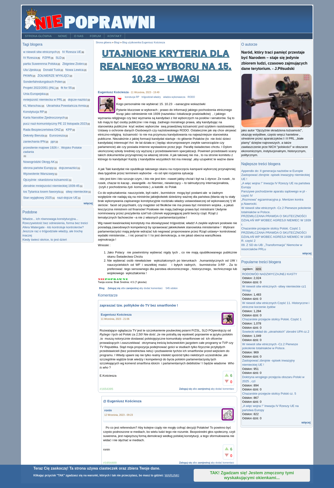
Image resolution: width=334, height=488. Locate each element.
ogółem (248, 269)
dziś (258, 269)
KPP (69, 129)
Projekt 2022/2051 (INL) (39, 87)
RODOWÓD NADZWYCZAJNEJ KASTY (269, 274)
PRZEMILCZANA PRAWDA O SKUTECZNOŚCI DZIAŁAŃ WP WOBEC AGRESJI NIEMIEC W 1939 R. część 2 (276, 236)
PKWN (27, 75)
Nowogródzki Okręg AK (39, 162)
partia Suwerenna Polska (40, 63)
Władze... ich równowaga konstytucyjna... (50, 219)
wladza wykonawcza (174, 97)
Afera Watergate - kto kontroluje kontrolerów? (53, 227)
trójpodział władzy (151, 97)
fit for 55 (66, 87)
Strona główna (38, 36)
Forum (95, 36)
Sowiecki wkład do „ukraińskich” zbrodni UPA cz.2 (275, 331)
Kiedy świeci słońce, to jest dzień (45, 239)
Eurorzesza (57, 135)
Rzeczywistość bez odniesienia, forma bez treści (55, 223)
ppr (53, 141)
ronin (108, 410)
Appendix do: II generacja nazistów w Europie (272, 171)
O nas (79, 36)
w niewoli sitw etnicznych (40, 52)
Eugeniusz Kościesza (113, 92)
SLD (59, 57)
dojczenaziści (68, 168)
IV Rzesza (30, 57)
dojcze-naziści (77, 99)
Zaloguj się (114, 288)
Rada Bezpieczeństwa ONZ (42, 129)
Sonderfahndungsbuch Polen (43, 81)
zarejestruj (132, 288)
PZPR (46, 57)
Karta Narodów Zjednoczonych (44, 117)
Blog (102, 288)
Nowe (62, 36)
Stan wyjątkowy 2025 (37, 197)
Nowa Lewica (74, 70)
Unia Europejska (34, 94)
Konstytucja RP (33, 111)
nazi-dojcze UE (67, 197)
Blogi (116, 42)
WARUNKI (172, 475)
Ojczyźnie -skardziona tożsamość (46, 179)
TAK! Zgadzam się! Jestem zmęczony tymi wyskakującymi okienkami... (252, 475)
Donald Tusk (51, 70)
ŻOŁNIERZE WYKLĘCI (53, 75)
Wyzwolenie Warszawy (38, 173)
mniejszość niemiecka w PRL (43, 99)
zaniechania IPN (34, 141)
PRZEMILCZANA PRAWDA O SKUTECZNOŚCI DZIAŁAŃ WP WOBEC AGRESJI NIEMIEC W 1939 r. (276, 220)
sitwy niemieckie (77, 191)
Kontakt (115, 36)
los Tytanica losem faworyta (42, 191)
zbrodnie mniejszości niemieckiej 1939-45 (51, 186)
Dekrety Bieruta (33, 135)
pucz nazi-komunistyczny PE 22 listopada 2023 (55, 123)
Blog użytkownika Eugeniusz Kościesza (143, 42)
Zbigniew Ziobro (73, 63)
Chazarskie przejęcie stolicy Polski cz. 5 (269, 393)
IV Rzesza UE (71, 52)
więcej (88, 203)
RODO (191, 97)
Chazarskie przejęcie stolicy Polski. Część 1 (271, 228)
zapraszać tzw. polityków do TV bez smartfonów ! (139, 305)
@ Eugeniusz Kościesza (122, 401)
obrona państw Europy (38, 168)
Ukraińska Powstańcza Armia (66, 105)
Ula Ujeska (30, 70)
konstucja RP (132, 97)
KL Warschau (32, 105)
